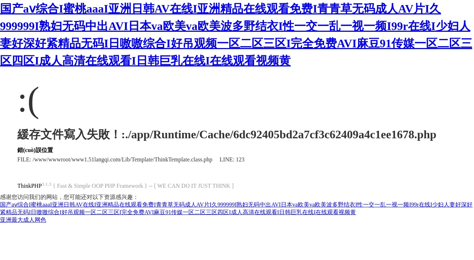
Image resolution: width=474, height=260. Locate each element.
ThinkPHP (29, 186)
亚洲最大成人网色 (23, 220)
